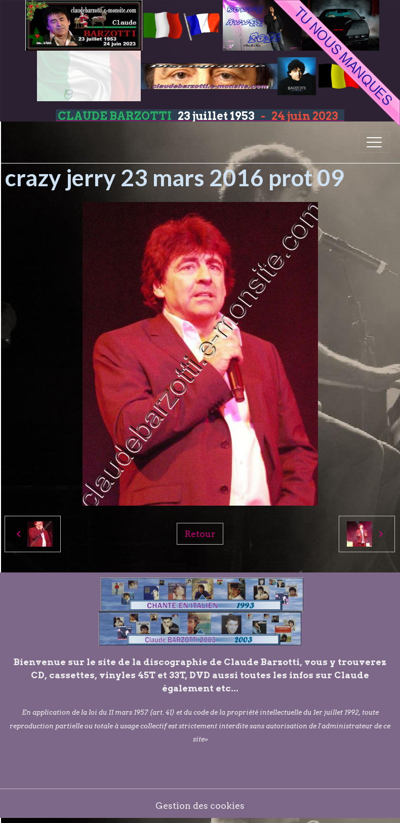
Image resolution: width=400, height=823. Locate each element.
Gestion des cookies (200, 805)
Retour (200, 533)
